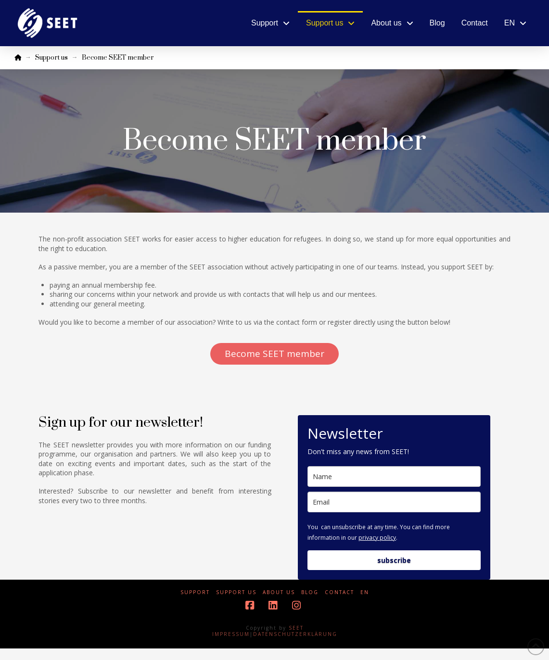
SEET (296, 627)
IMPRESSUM (231, 634)
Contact (339, 592)
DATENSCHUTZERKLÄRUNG (295, 634)
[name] (394, 476)
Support (195, 592)
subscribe (394, 560)
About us (279, 592)
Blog (310, 592)
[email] (394, 502)
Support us (236, 592)
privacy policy (377, 537)
